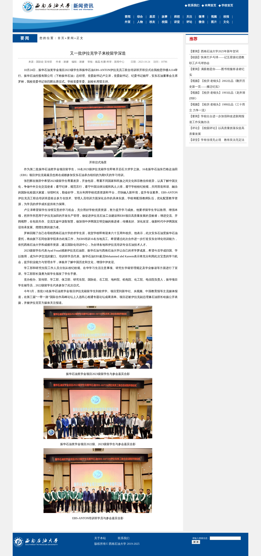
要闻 (127, 16)
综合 (140, 16)
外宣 (127, 21)
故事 (164, 16)
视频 (214, 16)
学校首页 (227, 5)
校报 (226, 16)
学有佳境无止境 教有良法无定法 (222, 139)
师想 (177, 16)
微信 (201, 21)
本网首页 (210, 5)
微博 (201, 16)
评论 (189, 21)
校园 (164, 21)
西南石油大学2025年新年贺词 (220, 51)
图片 (214, 21)
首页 (61, 38)
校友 (152, 21)
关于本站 (100, 538)
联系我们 (193, 5)
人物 (140, 21)
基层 (152, 16)
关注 (189, 16)
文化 (226, 21)
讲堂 (177, 21)
